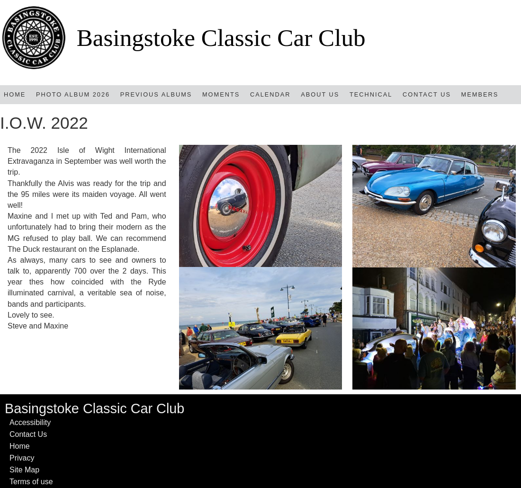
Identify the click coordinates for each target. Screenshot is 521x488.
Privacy (21, 458)
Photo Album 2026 (73, 94)
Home (15, 94)
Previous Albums (156, 94)
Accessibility (30, 422)
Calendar (270, 94)
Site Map (24, 470)
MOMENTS (221, 94)
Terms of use (31, 482)
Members (480, 94)
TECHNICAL (371, 94)
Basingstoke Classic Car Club (221, 37)
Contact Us (427, 94)
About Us (320, 94)
